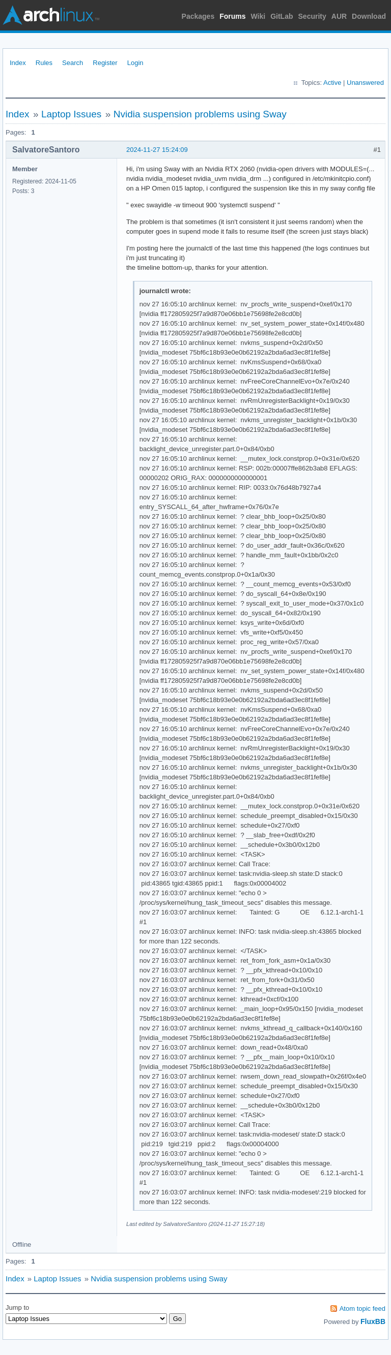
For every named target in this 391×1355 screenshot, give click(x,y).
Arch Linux (51, 15)
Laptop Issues (71, 114)
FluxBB (372, 1321)
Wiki (258, 16)
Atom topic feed (362, 1308)
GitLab (281, 16)
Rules (44, 63)
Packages (198, 16)
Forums (232, 16)
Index (18, 63)
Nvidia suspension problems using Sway (200, 114)
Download (369, 16)
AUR (339, 16)
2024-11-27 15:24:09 (157, 149)
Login (135, 63)
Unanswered (365, 82)
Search (72, 63)
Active (332, 82)
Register (105, 63)
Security (312, 16)
